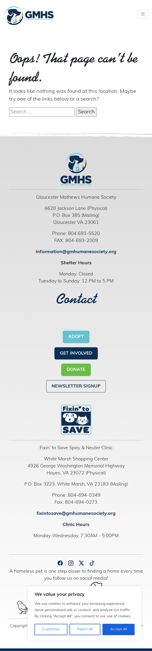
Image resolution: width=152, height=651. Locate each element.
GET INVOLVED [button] (76, 353)
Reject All (85, 629)
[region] (84, 613)
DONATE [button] (76, 370)
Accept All (118, 629)
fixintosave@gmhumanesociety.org (76, 513)
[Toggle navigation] (143, 14)
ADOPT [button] (76, 337)
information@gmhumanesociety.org (76, 252)
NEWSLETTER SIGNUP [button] (76, 386)
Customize (51, 629)
